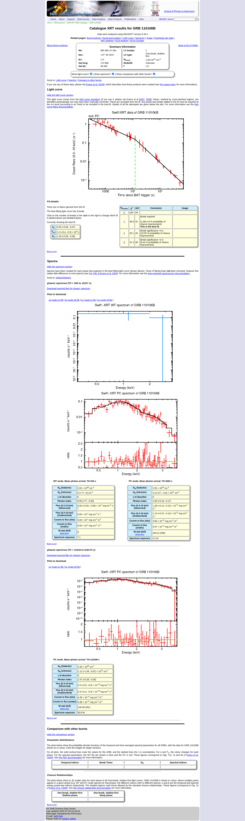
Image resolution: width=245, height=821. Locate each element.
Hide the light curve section (60, 95)
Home (53, 19)
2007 (142, 99)
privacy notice (69, 818)
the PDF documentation (70, 757)
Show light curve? (80, 74)
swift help (58, 816)
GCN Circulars (137, 40)
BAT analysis (107, 40)
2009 (148, 99)
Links (141, 19)
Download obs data (163, 38)
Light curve (128, 38)
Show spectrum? (102, 74)
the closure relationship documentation (92, 788)
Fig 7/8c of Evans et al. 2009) (103, 273)
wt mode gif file (72, 300)
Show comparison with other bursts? (134, 74)
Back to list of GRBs (188, 45)
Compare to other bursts (89, 80)
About (62, 19)
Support (71, 19)
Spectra (72, 80)
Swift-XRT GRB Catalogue (77, 23)
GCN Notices (121, 40)
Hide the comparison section (61, 734)
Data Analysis (98, 19)
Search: (171, 19)
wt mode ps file (56, 300)
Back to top (51, 251)
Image (150, 38)
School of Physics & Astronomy (179, 11)
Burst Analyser (94, 38)
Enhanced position (112, 38)
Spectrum (140, 38)
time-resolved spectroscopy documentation (169, 273)
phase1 (59, 277)
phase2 (67, 277)
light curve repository (89, 99)
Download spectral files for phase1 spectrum (68, 288)
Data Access (83, 19)
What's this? (64, 533)
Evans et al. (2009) (95, 84)
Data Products (115, 19)
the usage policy (168, 84)
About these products (57, 45)
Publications (130, 19)
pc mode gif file (105, 300)
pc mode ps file (88, 300)
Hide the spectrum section (59, 266)
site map (162, 19)
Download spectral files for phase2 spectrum (68, 555)
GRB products (59, 23)
